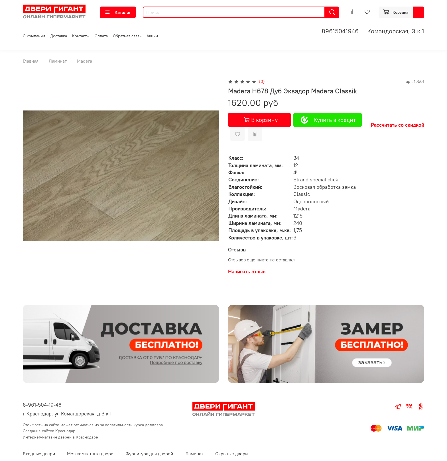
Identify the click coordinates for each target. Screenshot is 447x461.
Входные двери (39, 453)
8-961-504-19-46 (42, 404)
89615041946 (340, 31)
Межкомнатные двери (90, 453)
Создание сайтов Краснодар (49, 430)
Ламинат (58, 61)
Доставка (58, 35)
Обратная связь (127, 35)
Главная (30, 61)
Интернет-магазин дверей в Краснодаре (60, 437)
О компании (34, 35)
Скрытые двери (231, 453)
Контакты (81, 35)
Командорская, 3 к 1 (395, 31)
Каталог (118, 12)
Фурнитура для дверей (149, 453)
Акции (152, 35)
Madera (84, 61)
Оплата (101, 35)
